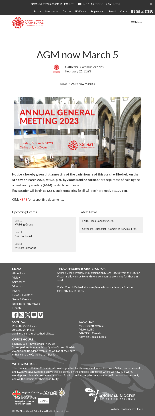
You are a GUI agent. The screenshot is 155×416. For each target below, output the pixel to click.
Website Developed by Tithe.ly (127, 408)
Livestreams (51, 11)
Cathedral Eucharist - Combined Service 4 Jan (109, 228)
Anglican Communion (53, 392)
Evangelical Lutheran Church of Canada (24, 400)
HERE (23, 199)
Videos (17, 286)
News (63, 83)
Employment (97, 11)
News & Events (22, 294)
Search (37, 11)
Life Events (80, 11)
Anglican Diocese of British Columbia (111, 395)
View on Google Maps (92, 336)
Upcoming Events (24, 212)
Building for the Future (26, 303)
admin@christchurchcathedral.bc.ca (33, 333)
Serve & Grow (21, 299)
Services (18, 281)
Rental (112, 11)
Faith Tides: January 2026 (98, 220)
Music (16, 290)
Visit (16, 277)
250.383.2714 (21, 325)
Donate (67, 11)
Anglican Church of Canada (25, 393)
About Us (19, 273)
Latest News (88, 212)
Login (67, 411)
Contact (124, 11)
